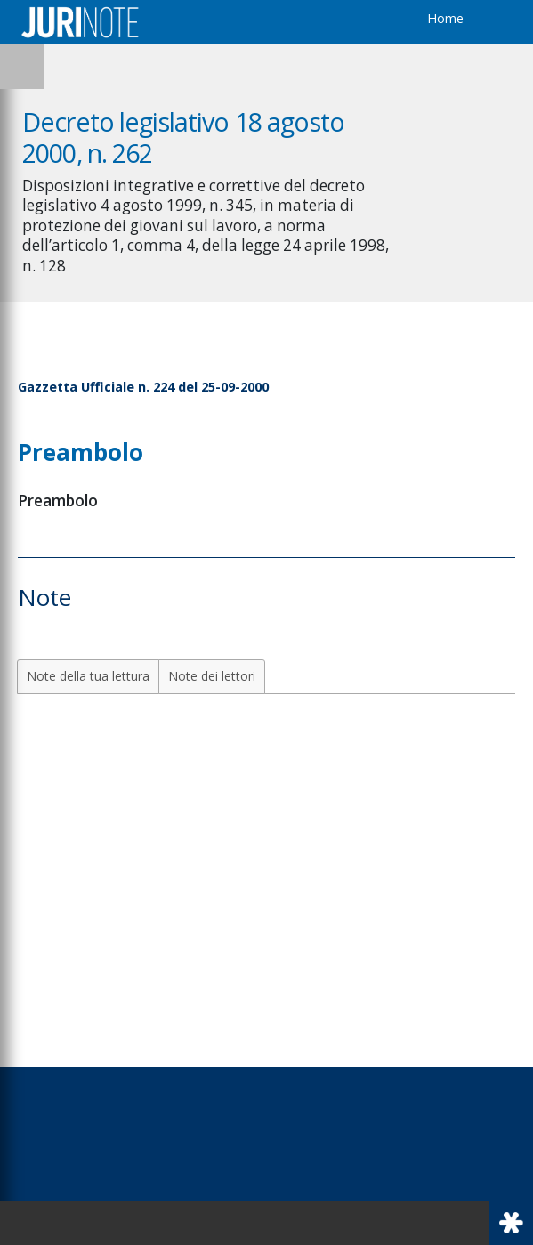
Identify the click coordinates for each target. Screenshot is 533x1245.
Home (445, 18)
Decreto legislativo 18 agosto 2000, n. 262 (183, 137)
